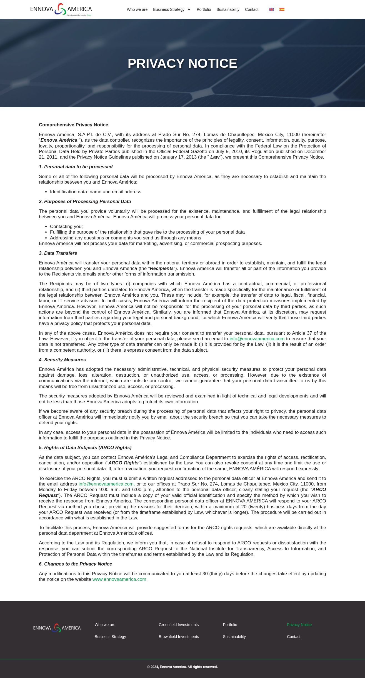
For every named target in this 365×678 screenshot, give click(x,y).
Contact (251, 9)
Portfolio (204, 9)
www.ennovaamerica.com (119, 579)
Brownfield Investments (179, 636)
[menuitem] (271, 9)
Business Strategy (172, 9)
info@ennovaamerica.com (257, 338)
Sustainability (228, 9)
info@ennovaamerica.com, (107, 484)
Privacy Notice (299, 624)
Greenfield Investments (179, 624)
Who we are (137, 9)
